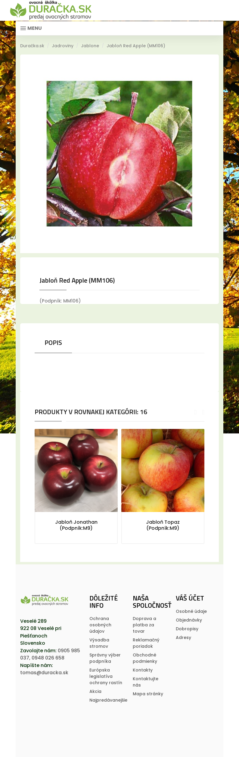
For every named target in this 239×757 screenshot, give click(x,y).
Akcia (95, 691)
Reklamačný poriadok (146, 643)
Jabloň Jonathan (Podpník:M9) (76, 525)
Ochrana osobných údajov (100, 625)
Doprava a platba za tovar (144, 625)
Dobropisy (187, 629)
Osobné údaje (191, 611)
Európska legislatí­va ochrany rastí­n (105, 676)
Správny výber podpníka (105, 658)
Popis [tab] (53, 342)
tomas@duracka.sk (44, 672)
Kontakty (143, 670)
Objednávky (189, 620)
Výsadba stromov (99, 643)
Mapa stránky (148, 694)
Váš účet (190, 598)
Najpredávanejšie (108, 700)
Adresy (183, 637)
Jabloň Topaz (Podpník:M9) (163, 525)
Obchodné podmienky (145, 658)
